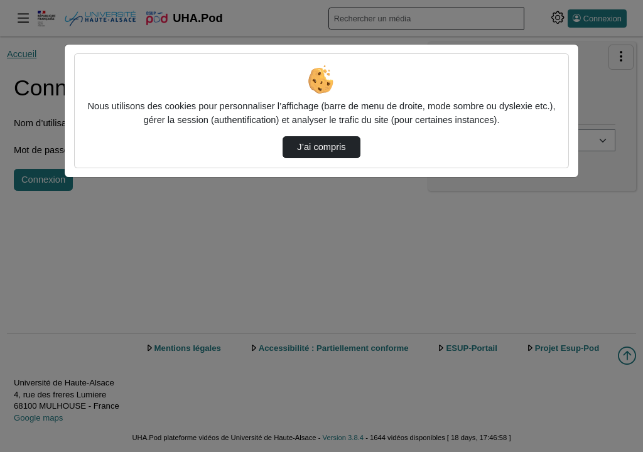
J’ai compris (321, 147)
